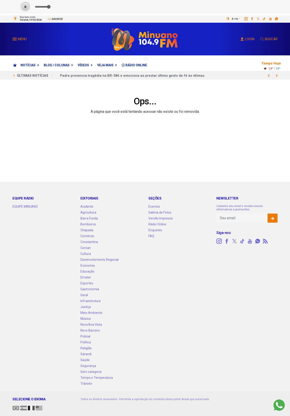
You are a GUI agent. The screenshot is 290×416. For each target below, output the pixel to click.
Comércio (87, 236)
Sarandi (86, 354)
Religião (86, 348)
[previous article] (277, 75)
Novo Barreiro (90, 330)
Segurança (88, 366)
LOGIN (247, 39)
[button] (15, 40)
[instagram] (243, 18)
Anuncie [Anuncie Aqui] (55, 19)
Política (85, 342)
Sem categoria (91, 372)
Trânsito (86, 383)
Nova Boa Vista (91, 324)
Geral (84, 295)
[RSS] (265, 241)
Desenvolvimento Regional (99, 259)
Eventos (154, 206)
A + (234, 18)
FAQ (151, 236)
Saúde (85, 360)
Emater (85, 277)
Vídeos (83, 65)
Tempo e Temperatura (96, 377)
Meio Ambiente (91, 313)
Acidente (86, 206)
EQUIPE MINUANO (25, 206)
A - (238, 18)
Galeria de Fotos (159, 212)
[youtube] (267, 18)
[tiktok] (261, 18)
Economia (87, 265)
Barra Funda (89, 218)
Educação (87, 271)
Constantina (89, 242)
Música (85, 318)
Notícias (28, 65)
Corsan (85, 248)
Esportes (86, 283)
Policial (85, 336)
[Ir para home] (15, 65)
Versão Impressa (160, 218)
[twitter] (255, 18)
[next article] (269, 75)
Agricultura (88, 212)
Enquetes (155, 230)
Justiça (85, 307)
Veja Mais (105, 65)
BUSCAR (269, 39)
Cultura (85, 254)
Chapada (86, 230)
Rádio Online (134, 65)
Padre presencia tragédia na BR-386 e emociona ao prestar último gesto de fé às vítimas (132, 76)
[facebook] (249, 18)
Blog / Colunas (57, 65)
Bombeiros (88, 224)
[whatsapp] (274, 18)
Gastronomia (89, 289)
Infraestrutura (90, 301)
